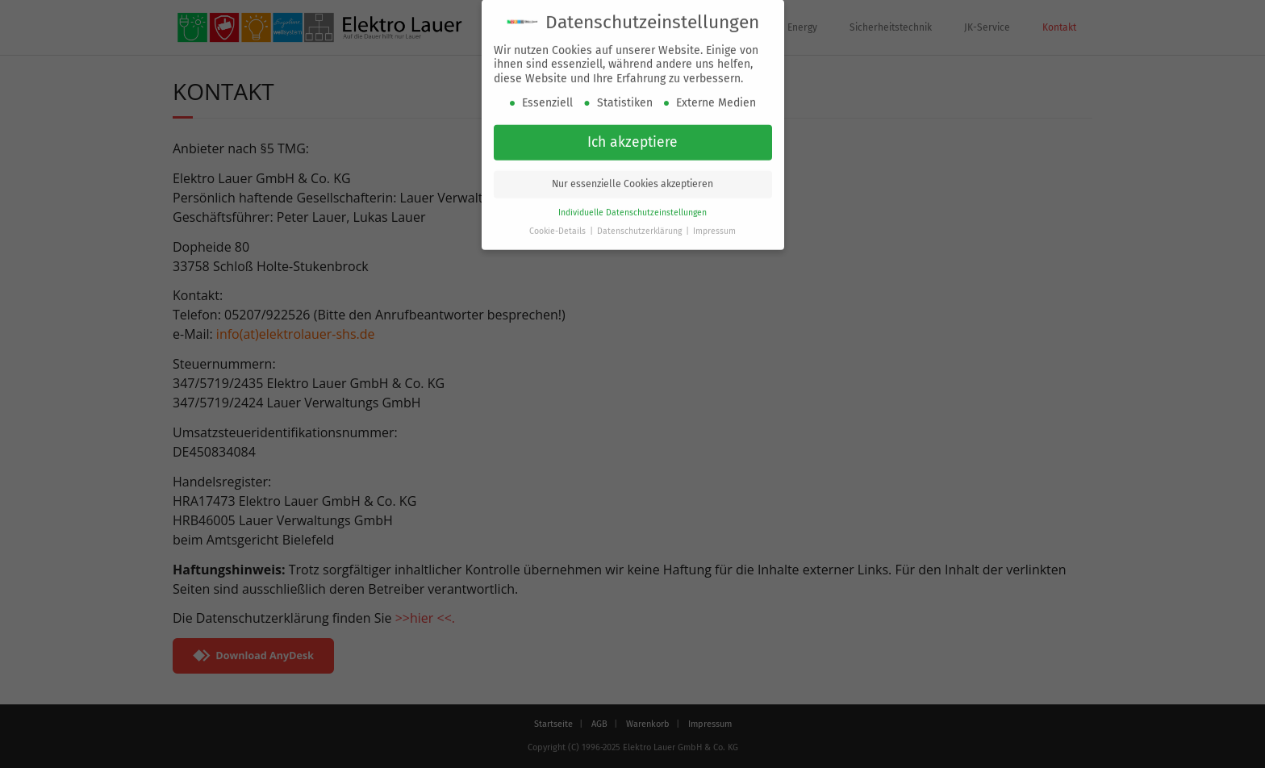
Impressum (714, 228)
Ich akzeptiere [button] (632, 139)
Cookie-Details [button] (558, 228)
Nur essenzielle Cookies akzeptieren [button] (632, 181)
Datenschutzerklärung (640, 228)
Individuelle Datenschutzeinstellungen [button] (632, 210)
